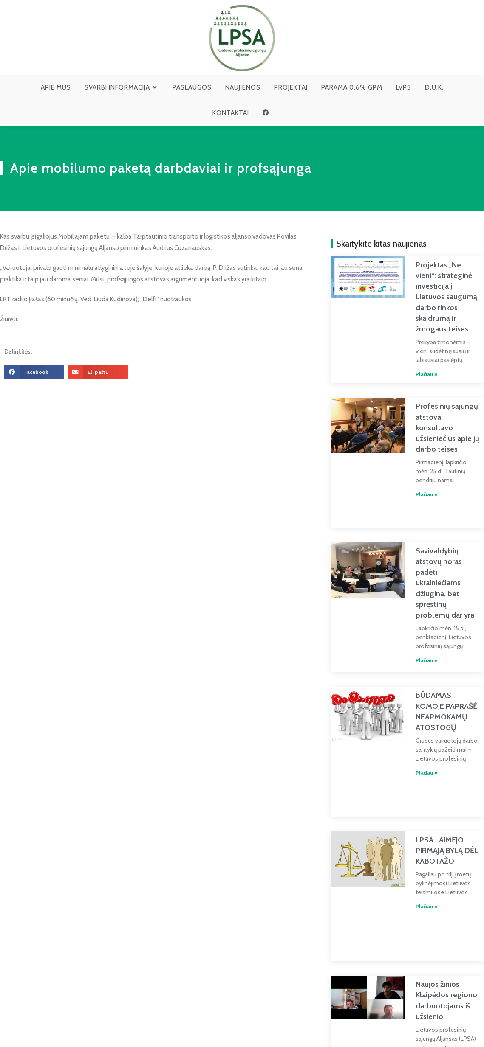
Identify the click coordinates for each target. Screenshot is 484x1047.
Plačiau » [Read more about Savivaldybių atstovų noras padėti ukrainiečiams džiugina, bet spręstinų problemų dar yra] (416, 621)
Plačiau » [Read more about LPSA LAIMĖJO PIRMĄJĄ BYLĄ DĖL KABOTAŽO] (416, 847)
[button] (34, 372)
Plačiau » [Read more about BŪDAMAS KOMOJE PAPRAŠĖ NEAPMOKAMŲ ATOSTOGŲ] (416, 731)
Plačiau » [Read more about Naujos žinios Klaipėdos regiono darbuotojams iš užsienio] (416, 985)
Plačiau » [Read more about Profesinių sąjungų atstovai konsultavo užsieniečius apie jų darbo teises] (416, 464)
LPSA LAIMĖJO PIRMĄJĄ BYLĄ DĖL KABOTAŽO (436, 791)
